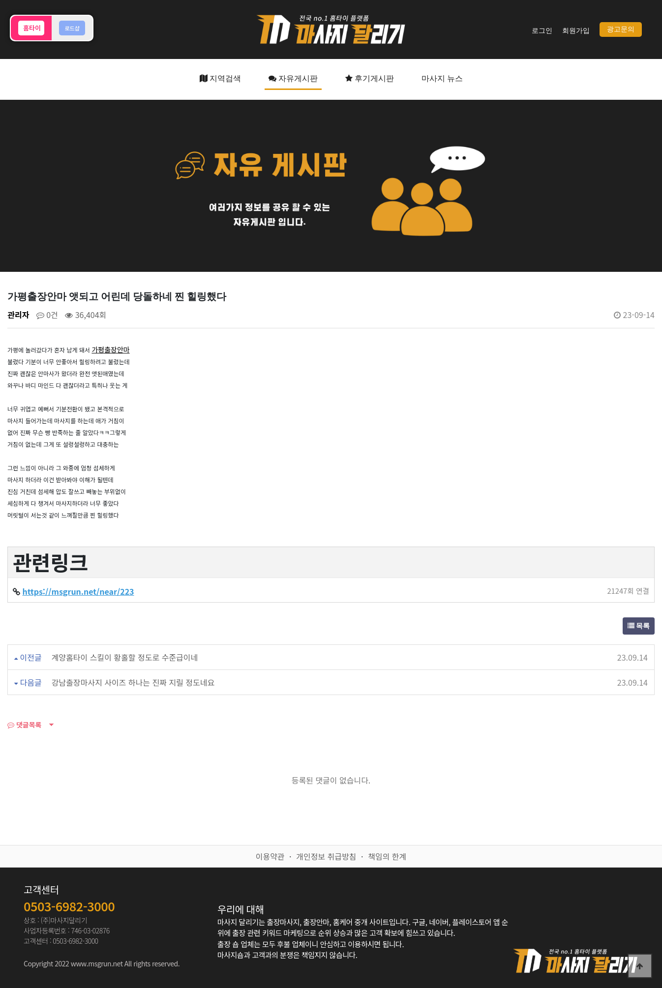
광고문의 (620, 29)
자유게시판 (293, 78)
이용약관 (270, 856)
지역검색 (220, 78)
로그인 (542, 30)
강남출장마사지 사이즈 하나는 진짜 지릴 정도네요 (133, 682)
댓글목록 (24, 724)
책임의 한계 (387, 856)
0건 (47, 314)
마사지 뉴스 (442, 78)
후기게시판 (369, 78)
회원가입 (576, 30)
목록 (639, 626)
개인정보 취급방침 (326, 856)
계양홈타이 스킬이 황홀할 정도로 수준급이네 (125, 657)
